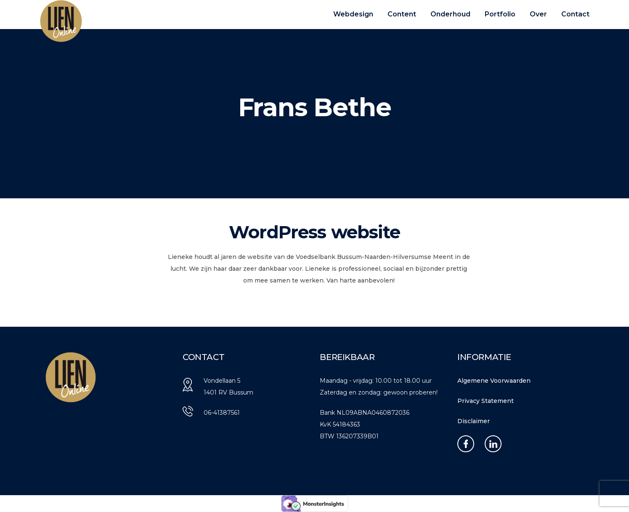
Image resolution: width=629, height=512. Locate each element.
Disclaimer (473, 421)
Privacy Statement (485, 401)
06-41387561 (222, 412)
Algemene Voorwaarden (494, 380)
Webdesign (353, 14)
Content (401, 14)
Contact (575, 14)
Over (538, 14)
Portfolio (500, 14)
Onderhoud (450, 14)
